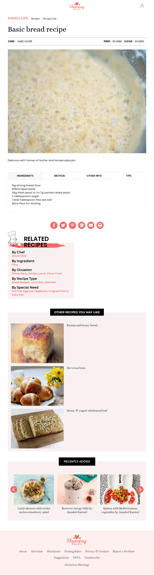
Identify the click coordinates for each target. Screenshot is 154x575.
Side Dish (50, 282)
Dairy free (18, 294)
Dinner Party (19, 273)
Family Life (18, 18)
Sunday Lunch (37, 273)
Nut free (17, 291)
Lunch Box (37, 282)
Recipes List (50, 18)
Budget (24, 282)
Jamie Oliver (24, 41)
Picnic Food (54, 273)
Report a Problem (124, 551)
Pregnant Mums (58, 291)
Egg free (28, 291)
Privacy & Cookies (97, 551)
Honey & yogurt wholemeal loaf (87, 410)
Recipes (35, 18)
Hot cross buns (76, 368)
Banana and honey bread (82, 325)
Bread (15, 282)
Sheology (83, 564)
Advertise (37, 551)
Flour (15, 264)
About (23, 551)
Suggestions (61, 557)
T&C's (76, 557)
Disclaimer (54, 551)
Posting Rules (73, 551)
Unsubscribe (92, 557)
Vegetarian (41, 291)
